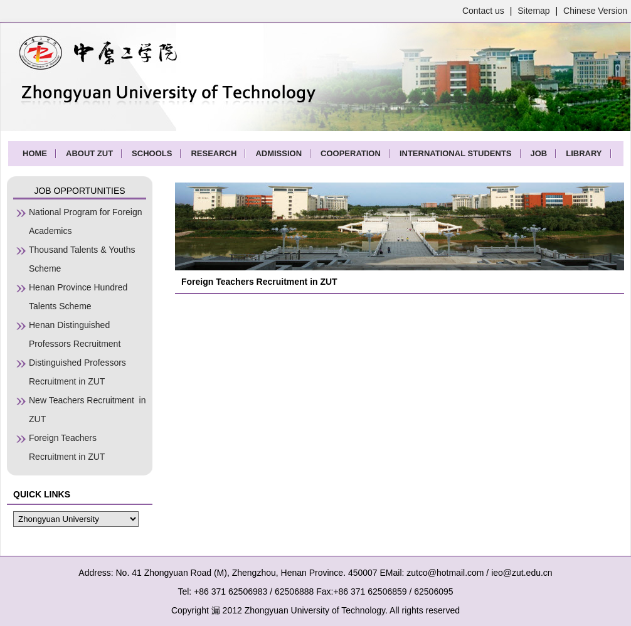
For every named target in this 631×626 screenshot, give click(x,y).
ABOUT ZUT (89, 153)
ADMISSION (278, 153)
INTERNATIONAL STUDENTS (456, 153)
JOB (539, 153)
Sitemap (533, 11)
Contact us (483, 11)
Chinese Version (595, 11)
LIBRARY (584, 153)
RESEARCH (213, 153)
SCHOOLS (152, 153)
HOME (35, 153)
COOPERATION (351, 153)
